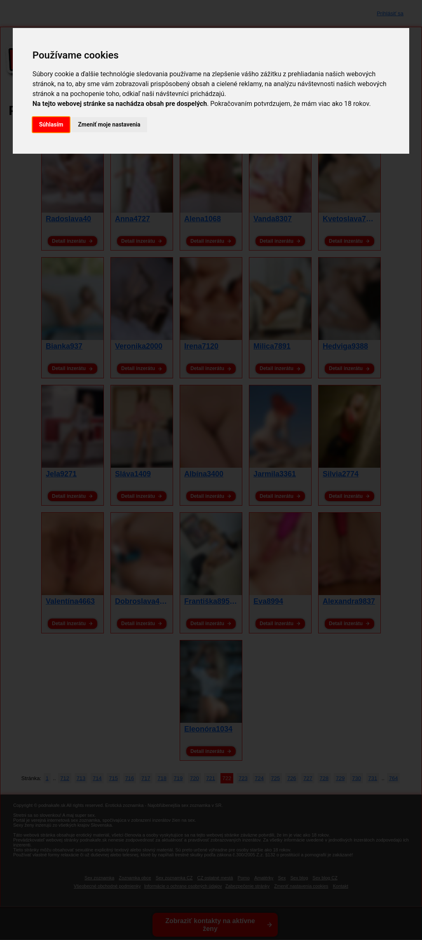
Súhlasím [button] (51, 124)
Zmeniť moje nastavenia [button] (109, 124)
